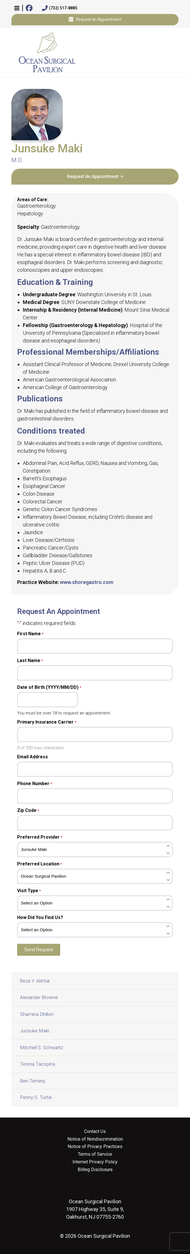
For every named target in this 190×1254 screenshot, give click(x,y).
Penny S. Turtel (36, 1097)
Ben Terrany (32, 1081)
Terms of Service (95, 1154)
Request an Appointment (95, 20)
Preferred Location (39, 864)
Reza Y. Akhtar (35, 981)
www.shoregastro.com (86, 582)
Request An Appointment (92, 176)
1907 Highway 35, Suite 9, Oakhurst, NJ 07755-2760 (95, 1209)
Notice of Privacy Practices (95, 1146)
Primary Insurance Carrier (46, 722)
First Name (30, 634)
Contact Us (95, 1131)
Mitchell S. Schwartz (41, 1047)
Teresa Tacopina (37, 1064)
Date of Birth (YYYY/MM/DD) (49, 687)
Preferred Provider (39, 837)
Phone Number (34, 783)
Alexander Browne (39, 997)
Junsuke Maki (34, 1031)
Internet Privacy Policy (95, 1162)
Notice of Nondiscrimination (95, 1139)
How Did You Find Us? (40, 917)
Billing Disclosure (95, 1169)
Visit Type (29, 891)
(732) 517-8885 (59, 8)
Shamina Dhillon (37, 1014)
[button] (16, 8)
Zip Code (28, 810)
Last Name (30, 660)
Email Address (32, 757)
